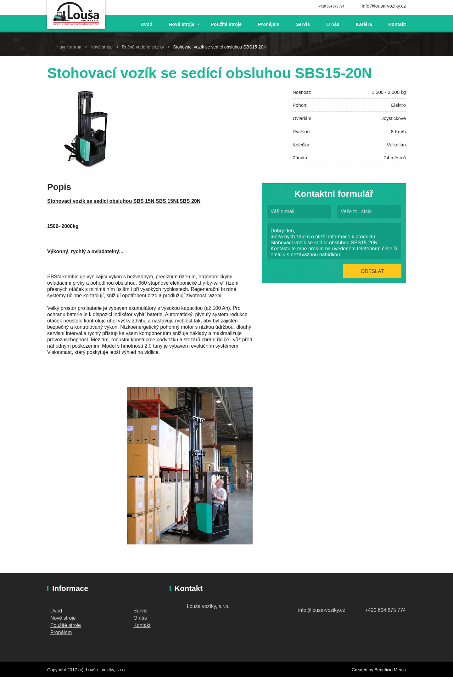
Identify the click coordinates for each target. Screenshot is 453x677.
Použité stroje (226, 24)
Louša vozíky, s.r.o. (208, 606)
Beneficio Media (390, 669)
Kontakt (397, 24)
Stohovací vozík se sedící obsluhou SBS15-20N (219, 46)
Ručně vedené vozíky (143, 46)
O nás (332, 24)
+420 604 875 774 (385, 610)
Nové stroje (181, 24)
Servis (303, 24)
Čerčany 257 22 (185, 615)
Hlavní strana (68, 46)
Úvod (147, 24)
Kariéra (364, 24)
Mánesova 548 (186, 611)
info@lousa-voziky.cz (384, 6)
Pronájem (268, 24)
